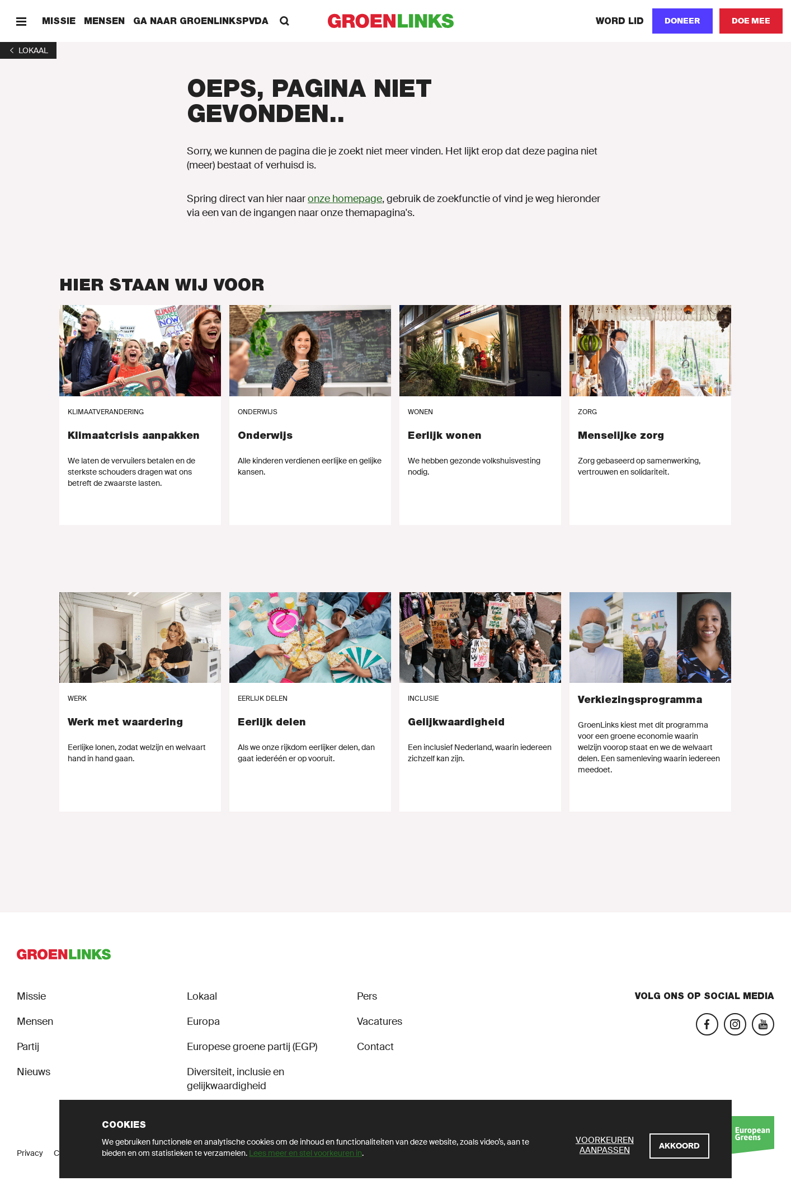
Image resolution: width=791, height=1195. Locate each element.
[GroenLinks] (396, 21)
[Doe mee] (751, 21)
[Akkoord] (679, 1146)
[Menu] (21, 21)
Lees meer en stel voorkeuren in (305, 1153)
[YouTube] (763, 1024)
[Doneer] (682, 21)
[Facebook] (707, 1024)
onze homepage (345, 198)
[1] (28, 50)
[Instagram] (735, 1024)
